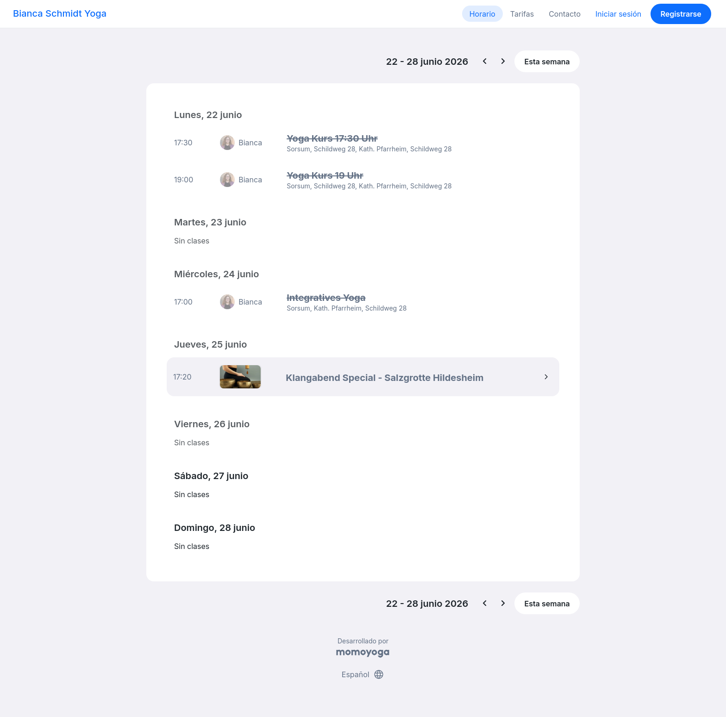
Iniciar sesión (618, 14)
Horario (482, 14)
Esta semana (547, 61)
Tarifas (522, 14)
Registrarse (680, 14)
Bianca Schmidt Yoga (59, 13)
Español (363, 674)
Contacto (565, 14)
